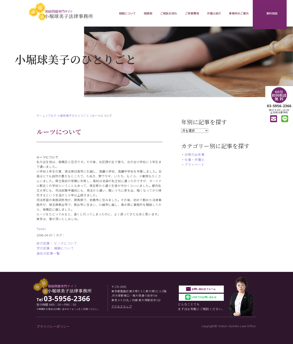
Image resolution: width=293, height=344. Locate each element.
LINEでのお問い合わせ (204, 297)
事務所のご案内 (239, 13)
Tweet (41, 228)
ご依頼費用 (192, 13)
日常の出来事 (195, 154)
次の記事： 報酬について (55, 248)
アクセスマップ (121, 306)
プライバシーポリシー (53, 326)
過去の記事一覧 (48, 253)
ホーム (40, 116)
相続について (127, 13)
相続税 (148, 13)
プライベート (195, 164)
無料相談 (272, 13)
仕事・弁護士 (195, 159)
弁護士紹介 (214, 13)
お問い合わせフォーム (204, 289)
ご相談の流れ (168, 13)
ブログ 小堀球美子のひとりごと (68, 116)
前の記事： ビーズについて (56, 243)
